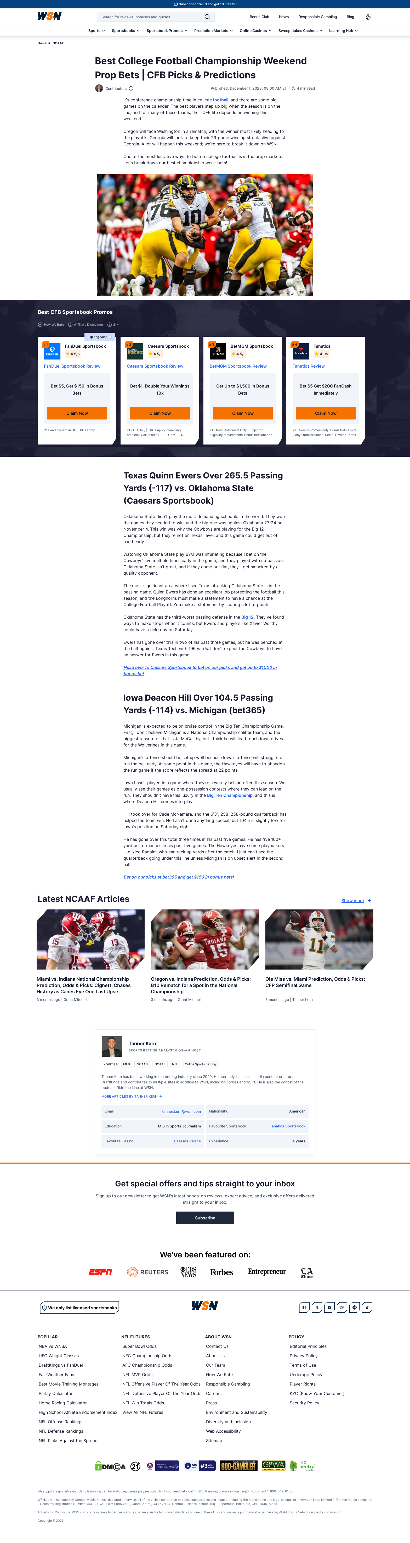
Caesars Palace (187, 1144)
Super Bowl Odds (139, 1349)
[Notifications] (368, 17)
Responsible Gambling (318, 16)
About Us (215, 1358)
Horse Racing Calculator (63, 1406)
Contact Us (217, 1349)
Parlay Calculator (56, 1396)
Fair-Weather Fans (56, 1377)
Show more (356, 904)
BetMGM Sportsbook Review (238, 369)
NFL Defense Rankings (61, 1434)
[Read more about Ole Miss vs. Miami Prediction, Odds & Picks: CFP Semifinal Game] (319, 983)
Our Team (215, 1368)
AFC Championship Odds (147, 1368)
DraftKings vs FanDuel (61, 1368)
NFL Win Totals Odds (143, 1406)
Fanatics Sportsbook (287, 1129)
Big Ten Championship (230, 798)
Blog (350, 16)
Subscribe (205, 1221)
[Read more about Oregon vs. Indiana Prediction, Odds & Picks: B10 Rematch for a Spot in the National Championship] (205, 986)
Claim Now (77, 416)
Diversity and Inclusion (228, 1424)
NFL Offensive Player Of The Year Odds (161, 1387)
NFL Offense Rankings (60, 1424)
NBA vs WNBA (53, 1349)
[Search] (207, 17)
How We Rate (219, 1377)
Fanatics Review (309, 369)
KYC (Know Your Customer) (317, 1396)
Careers (213, 1396)
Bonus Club (259, 16)
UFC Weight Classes (59, 1358)
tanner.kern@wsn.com (181, 1114)
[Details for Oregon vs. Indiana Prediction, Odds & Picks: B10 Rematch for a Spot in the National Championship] (205, 943)
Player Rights (303, 1387)
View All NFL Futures (142, 1415)
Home (42, 43)
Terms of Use (303, 1368)
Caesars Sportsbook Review (155, 369)
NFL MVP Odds (137, 1377)
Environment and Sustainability (236, 1415)
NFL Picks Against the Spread (68, 1443)
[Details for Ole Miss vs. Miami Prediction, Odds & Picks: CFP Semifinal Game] (319, 943)
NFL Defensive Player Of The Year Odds (161, 1396)
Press (211, 1406)
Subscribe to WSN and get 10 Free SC (208, 4)
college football (212, 99)
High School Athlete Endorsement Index (78, 1415)
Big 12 (247, 620)
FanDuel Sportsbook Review (72, 369)
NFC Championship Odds (147, 1358)
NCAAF (58, 43)
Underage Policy (306, 1377)
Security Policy (304, 1406)
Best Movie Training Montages (69, 1387)
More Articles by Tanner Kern (131, 1100)
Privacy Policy (304, 1358)
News (284, 16)
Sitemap (214, 1443)
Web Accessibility (223, 1434)
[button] (355, 313)
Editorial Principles (308, 1349)
